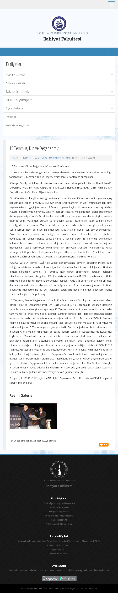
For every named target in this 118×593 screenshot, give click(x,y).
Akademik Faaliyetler (59, 75)
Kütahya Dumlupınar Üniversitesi (59, 503)
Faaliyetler (27, 157)
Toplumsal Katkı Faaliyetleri (59, 91)
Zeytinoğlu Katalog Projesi (17, 125)
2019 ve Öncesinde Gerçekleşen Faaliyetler (52, 157)
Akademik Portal (59, 520)
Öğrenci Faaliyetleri (59, 108)
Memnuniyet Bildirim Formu (59, 524)
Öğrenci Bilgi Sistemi (59, 511)
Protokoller (11, 117)
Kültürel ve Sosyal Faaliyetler (59, 100)
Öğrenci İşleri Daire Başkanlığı (59, 515)
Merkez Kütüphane (59, 507)
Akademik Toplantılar (59, 83)
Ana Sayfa (15, 157)
